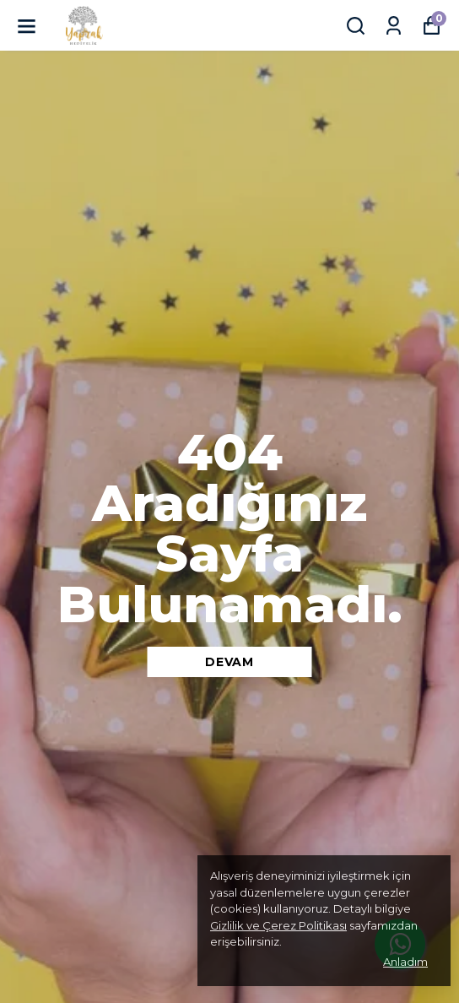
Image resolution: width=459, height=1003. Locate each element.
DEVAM (229, 662)
